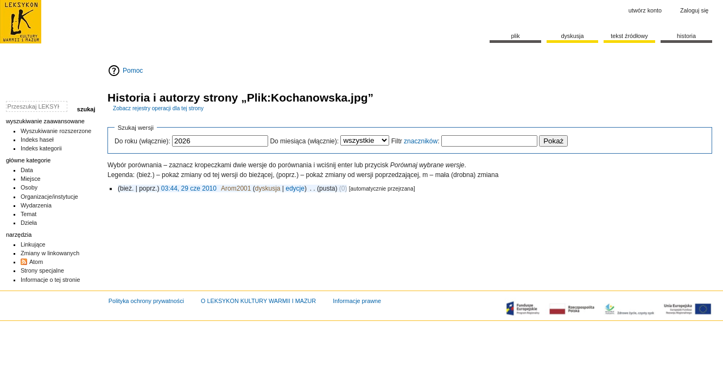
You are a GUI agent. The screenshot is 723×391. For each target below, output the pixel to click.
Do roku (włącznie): (142, 141)
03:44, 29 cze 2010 (189, 188)
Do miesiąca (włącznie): (304, 141)
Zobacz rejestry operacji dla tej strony (158, 108)
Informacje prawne (357, 301)
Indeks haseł (37, 139)
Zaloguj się (694, 10)
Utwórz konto (645, 10)
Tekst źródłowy (629, 36)
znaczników (420, 141)
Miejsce (31, 178)
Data (27, 170)
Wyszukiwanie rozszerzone (56, 131)
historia (686, 36)
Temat (29, 214)
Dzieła (29, 222)
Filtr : (415, 141)
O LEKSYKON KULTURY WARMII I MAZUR (258, 301)
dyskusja (268, 188)
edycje (295, 188)
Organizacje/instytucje (49, 196)
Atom (36, 261)
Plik (515, 36)
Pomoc (133, 70)
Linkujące (33, 244)
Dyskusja (572, 36)
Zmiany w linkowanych (50, 253)
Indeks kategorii (41, 148)
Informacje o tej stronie (50, 279)
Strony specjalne (42, 270)
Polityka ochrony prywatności (146, 301)
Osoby (29, 187)
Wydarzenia (36, 205)
